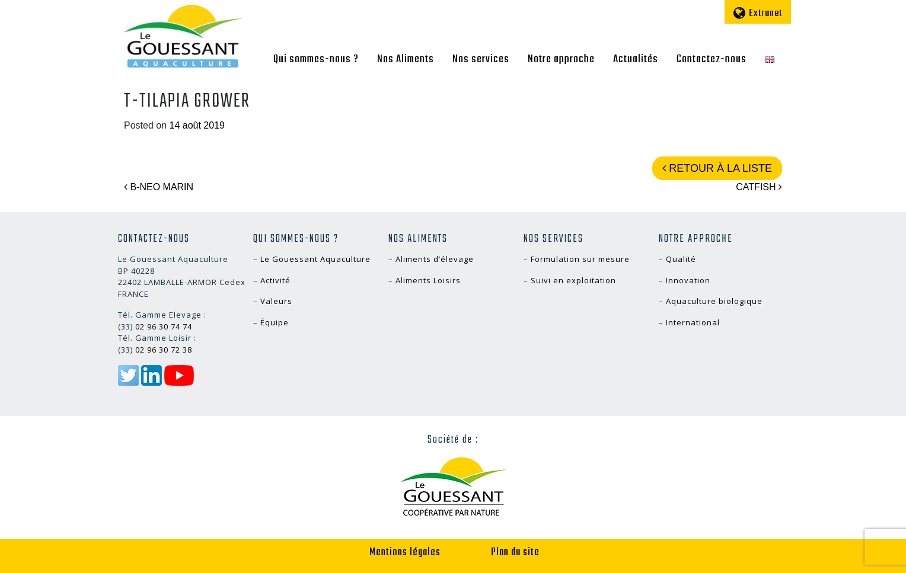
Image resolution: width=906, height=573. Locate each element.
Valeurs (276, 301)
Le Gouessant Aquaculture (315, 259)
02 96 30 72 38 (163, 349)
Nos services (480, 59)
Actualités (635, 59)
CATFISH (759, 187)
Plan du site (515, 552)
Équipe (274, 322)
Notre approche (561, 59)
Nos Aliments (405, 59)
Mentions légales (405, 552)
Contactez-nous (712, 59)
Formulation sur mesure (580, 259)
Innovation (688, 280)
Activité (275, 280)
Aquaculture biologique (714, 301)
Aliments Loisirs (428, 280)
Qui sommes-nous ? (316, 59)
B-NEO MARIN (158, 187)
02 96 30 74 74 (163, 326)
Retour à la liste (717, 168)
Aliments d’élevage (434, 259)
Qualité (681, 259)
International (693, 322)
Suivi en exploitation (573, 280)
